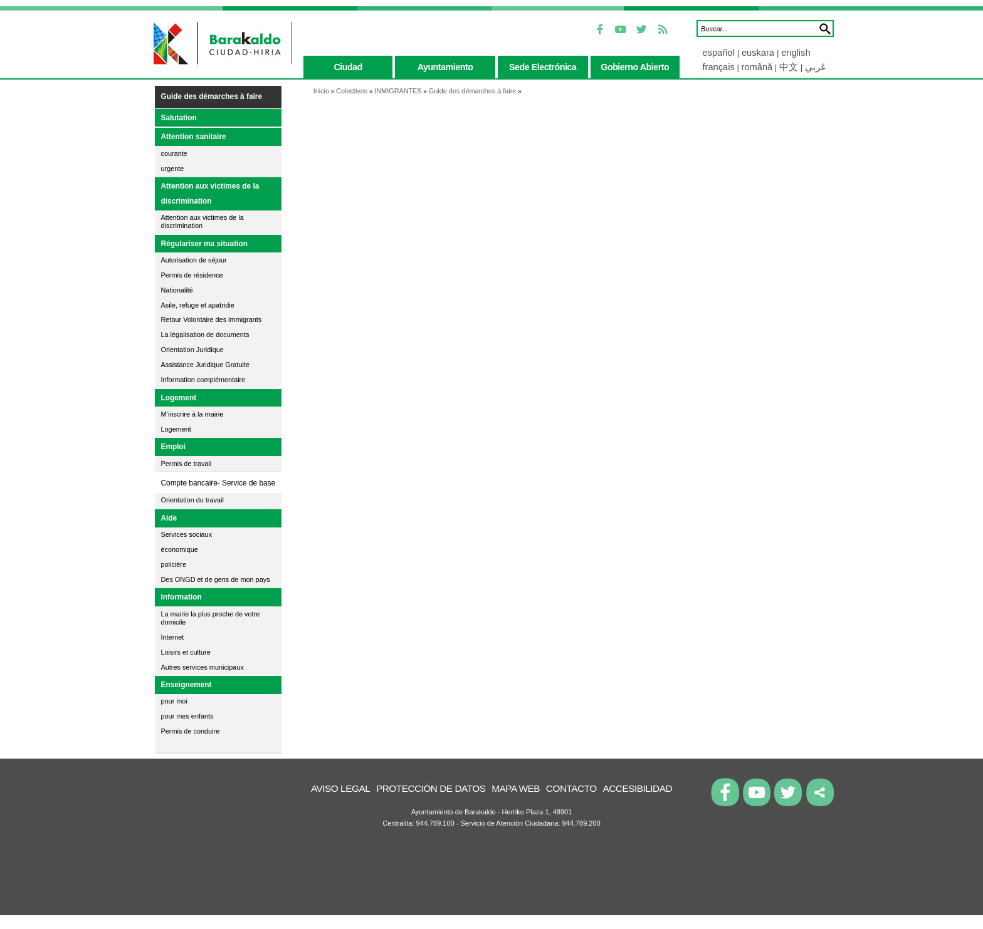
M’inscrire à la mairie (192, 414)
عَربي (815, 67)
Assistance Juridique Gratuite (205, 364)
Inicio (321, 91)
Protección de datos (431, 788)
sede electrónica (542, 67)
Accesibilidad (637, 788)
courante (174, 153)
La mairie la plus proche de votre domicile (210, 618)
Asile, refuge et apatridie (197, 305)
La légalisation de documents (205, 334)
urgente (172, 168)
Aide (169, 518)
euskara (759, 53)
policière (174, 564)
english (795, 53)
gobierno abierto (635, 67)
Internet (172, 637)
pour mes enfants (187, 716)
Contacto (571, 788)
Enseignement (186, 684)
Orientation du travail (192, 500)
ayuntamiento (445, 67)
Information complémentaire (203, 379)
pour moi (174, 701)
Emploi (173, 446)
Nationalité (177, 290)
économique (179, 549)
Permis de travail (186, 463)
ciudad (348, 67)
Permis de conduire (190, 731)
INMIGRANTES (398, 91)
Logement (179, 397)
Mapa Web (516, 788)
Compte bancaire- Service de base (218, 483)
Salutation (179, 117)
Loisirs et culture (186, 652)
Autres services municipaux (202, 667)
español (720, 53)
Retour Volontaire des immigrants (211, 319)
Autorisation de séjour (194, 260)
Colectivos (351, 91)
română (757, 67)
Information (181, 597)
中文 (788, 67)
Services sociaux (187, 534)
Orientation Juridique (192, 349)
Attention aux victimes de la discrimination (210, 193)
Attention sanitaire (193, 136)
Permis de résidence (192, 275)
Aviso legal (340, 788)
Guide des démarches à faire (212, 96)
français (719, 67)
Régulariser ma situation (204, 243)
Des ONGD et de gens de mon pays (215, 579)
